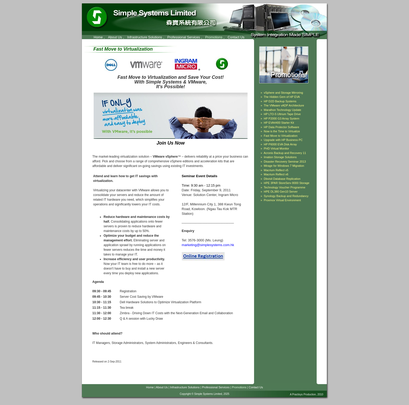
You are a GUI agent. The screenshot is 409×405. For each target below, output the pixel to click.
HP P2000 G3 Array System (281, 118)
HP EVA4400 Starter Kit (279, 122)
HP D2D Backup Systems (280, 101)
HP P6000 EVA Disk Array (280, 144)
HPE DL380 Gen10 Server (281, 191)
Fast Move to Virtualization (280, 135)
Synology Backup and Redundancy (286, 196)
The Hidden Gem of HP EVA (282, 96)
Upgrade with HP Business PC (283, 139)
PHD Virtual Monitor (276, 148)
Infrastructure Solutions (144, 37)
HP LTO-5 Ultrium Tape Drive (282, 114)
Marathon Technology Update (282, 109)
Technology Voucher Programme (284, 187)
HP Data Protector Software (281, 127)
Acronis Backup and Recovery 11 (285, 152)
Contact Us (236, 37)
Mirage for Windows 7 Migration (284, 165)
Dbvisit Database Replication (282, 178)
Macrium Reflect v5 (276, 170)
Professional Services (183, 37)
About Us (115, 37)
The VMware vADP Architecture (284, 105)
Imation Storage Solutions (280, 157)
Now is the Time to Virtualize (282, 131)
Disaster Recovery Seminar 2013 (285, 161)
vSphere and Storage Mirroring (283, 92)
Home (98, 37)
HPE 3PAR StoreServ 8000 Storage (286, 182)
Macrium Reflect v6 (276, 174)
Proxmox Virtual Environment (282, 200)
